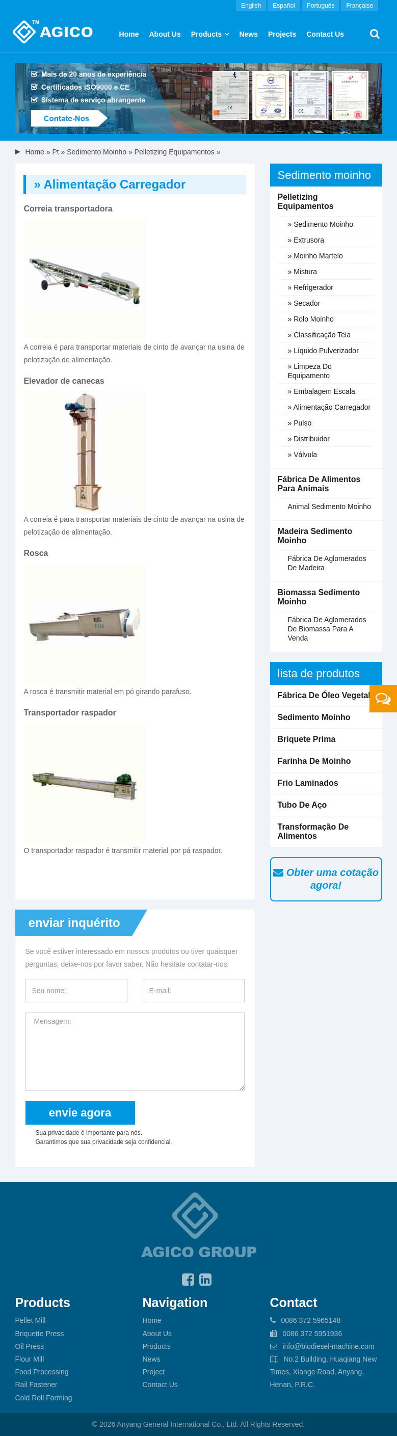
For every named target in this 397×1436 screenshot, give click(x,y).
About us (164, 34)
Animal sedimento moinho (329, 506)
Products (206, 34)
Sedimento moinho (96, 152)
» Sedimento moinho (320, 224)
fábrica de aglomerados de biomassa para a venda (327, 629)
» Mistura (302, 272)
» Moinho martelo (315, 256)
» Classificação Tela (319, 335)
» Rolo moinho (311, 319)
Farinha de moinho (314, 761)
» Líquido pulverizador (323, 351)
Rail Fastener (36, 1384)
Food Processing (42, 1372)
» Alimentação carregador (329, 407)
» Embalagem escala (321, 391)
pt (55, 152)
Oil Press (29, 1346)
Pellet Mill (30, 1320)
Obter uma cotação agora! (326, 879)
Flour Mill (29, 1359)
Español (284, 5)
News (248, 34)
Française (359, 5)
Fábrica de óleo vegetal (324, 695)
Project (154, 1372)
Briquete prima (307, 739)
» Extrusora (306, 240)
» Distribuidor (309, 439)
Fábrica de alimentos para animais (319, 484)
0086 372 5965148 (310, 1320)
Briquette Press (39, 1333)
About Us (157, 1333)
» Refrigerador (311, 287)
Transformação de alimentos (313, 831)
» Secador (304, 303)
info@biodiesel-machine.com (328, 1346)
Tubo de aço (302, 805)
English (251, 5)
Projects (282, 34)
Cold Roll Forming (43, 1398)
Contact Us (325, 34)
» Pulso (300, 423)
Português (321, 5)
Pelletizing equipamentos (175, 152)
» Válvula (302, 454)
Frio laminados (308, 783)
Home (129, 34)
